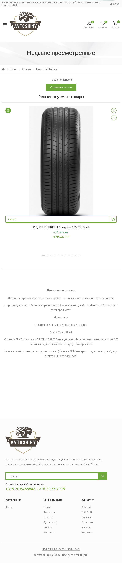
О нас (47, 507)
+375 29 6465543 (20, 489)
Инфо (113, 3)
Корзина (87, 532)
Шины (13, 69)
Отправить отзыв (61, 87)
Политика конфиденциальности (61, 548)
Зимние (26, 69)
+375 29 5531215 (51, 489)
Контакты (49, 532)
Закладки (87, 517)
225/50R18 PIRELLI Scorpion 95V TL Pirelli (60, 227)
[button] (115, 24)
